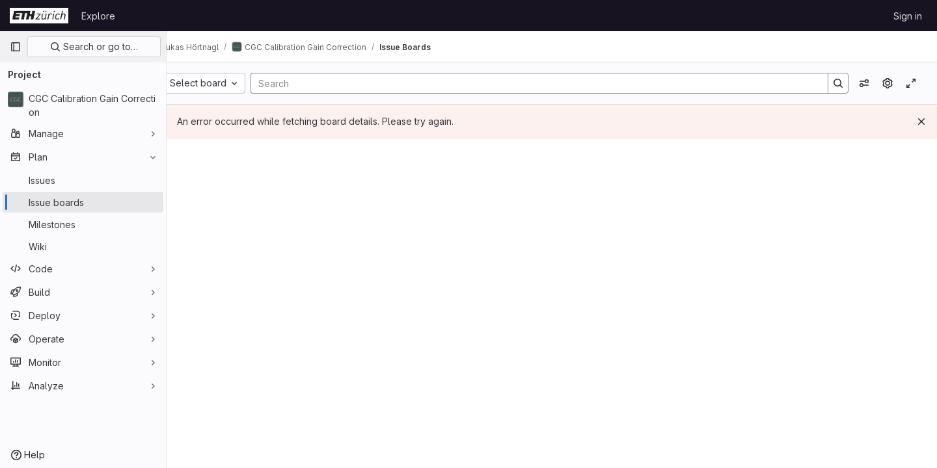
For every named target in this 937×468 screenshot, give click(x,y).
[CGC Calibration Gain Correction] (83, 105)
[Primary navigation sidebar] (15, 46)
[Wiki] (83, 246)
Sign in (907, 15)
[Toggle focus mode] (911, 83)
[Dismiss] (921, 121)
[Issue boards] (83, 202)
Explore (98, 15)
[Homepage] (39, 15)
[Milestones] (83, 224)
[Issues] (83, 180)
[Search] (543, 83)
